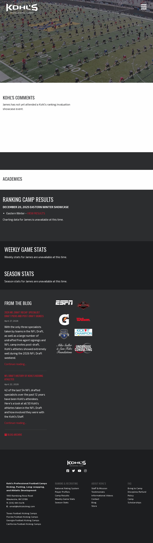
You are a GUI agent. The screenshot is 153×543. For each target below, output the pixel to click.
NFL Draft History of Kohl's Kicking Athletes (23, 377)
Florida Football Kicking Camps (22, 516)
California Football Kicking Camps (23, 524)
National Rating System (67, 488)
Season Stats (62, 502)
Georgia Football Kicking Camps (22, 520)
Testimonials (98, 491)
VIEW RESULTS (36, 213)
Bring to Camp (135, 488)
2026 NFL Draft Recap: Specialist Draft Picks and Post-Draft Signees (24, 314)
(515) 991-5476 (16, 502)
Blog (93, 502)
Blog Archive (13, 434)
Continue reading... (15, 364)
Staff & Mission (99, 488)
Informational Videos (102, 495)
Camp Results (62, 495)
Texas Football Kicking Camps (21, 513)
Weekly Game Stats (65, 499)
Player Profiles (62, 491)
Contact (95, 499)
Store (94, 506)
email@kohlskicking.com (22, 506)
